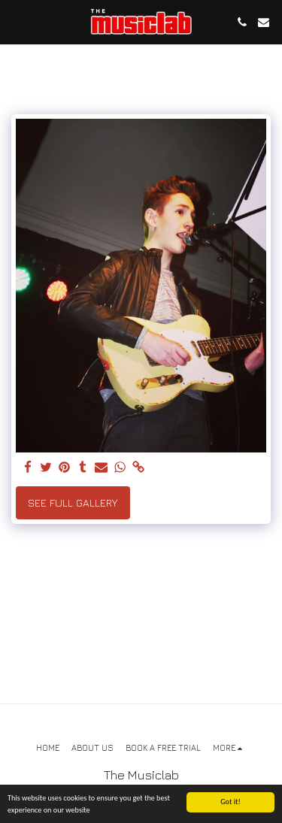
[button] (16, 21)
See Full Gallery (72, 502)
